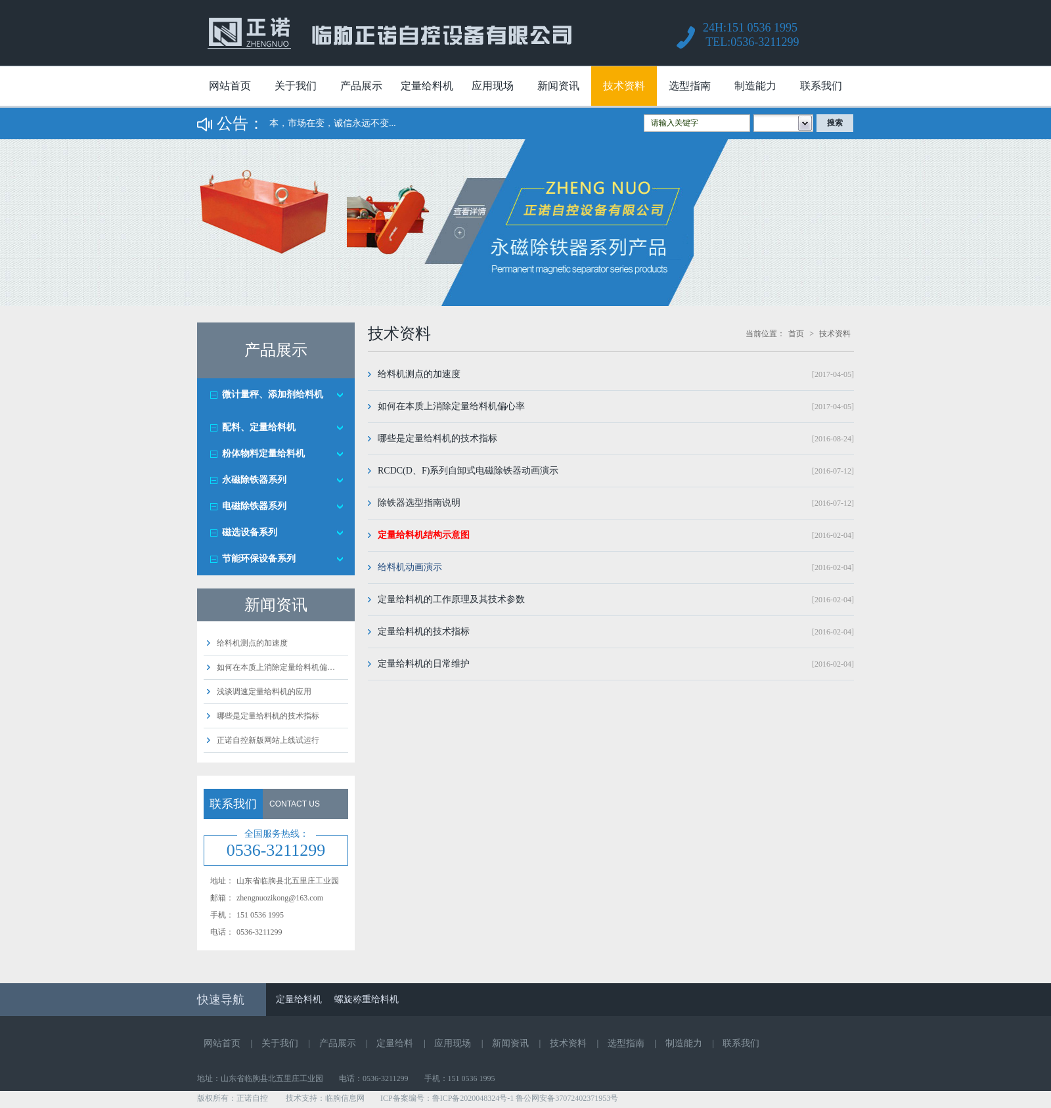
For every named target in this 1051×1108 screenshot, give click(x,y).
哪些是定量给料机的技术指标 (268, 715)
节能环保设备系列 (259, 559)
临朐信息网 (345, 1098)
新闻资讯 (558, 85)
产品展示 (361, 85)
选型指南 (690, 85)
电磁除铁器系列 (254, 506)
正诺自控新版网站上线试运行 (268, 740)
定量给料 (394, 1043)
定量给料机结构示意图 (424, 535)
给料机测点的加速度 (252, 643)
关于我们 (296, 85)
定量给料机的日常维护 (424, 664)
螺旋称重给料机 (366, 999)
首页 (796, 333)
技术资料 (624, 85)
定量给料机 (427, 85)
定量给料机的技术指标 (424, 631)
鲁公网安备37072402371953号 (567, 1098)
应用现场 (493, 85)
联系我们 (821, 85)
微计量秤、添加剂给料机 (272, 394)
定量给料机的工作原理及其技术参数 (451, 599)
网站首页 (230, 85)
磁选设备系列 (249, 532)
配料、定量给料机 (259, 427)
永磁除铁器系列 (254, 480)
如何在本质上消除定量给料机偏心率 (451, 406)
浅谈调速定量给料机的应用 (264, 691)
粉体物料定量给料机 (263, 453)
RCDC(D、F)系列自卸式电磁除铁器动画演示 (468, 471)
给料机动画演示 (410, 567)
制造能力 (755, 85)
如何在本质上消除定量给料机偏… (276, 667)
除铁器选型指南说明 (419, 503)
